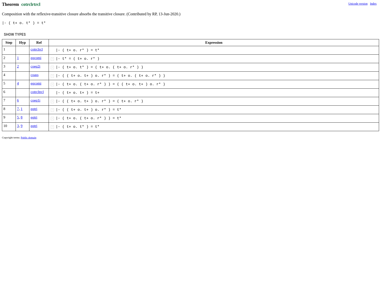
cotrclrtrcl (30, 4)
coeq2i (35, 66)
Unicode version (358, 3)
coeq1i (35, 100)
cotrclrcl (37, 49)
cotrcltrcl (37, 92)
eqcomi (36, 58)
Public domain (28, 137)
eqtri (34, 109)
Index (373, 3)
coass (35, 75)
